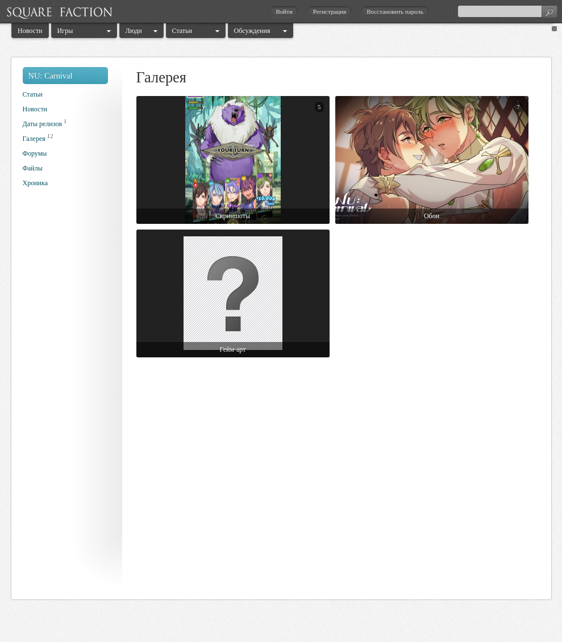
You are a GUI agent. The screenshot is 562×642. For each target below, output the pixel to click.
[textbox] (507, 11)
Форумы (35, 153)
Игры (65, 31)
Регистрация (329, 11)
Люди (134, 31)
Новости (30, 31)
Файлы (33, 168)
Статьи (182, 31)
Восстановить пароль (395, 11)
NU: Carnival (50, 75)
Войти (284, 11)
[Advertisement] (68, 396)
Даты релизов (43, 124)
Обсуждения (252, 31)
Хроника (35, 183)
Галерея (34, 139)
